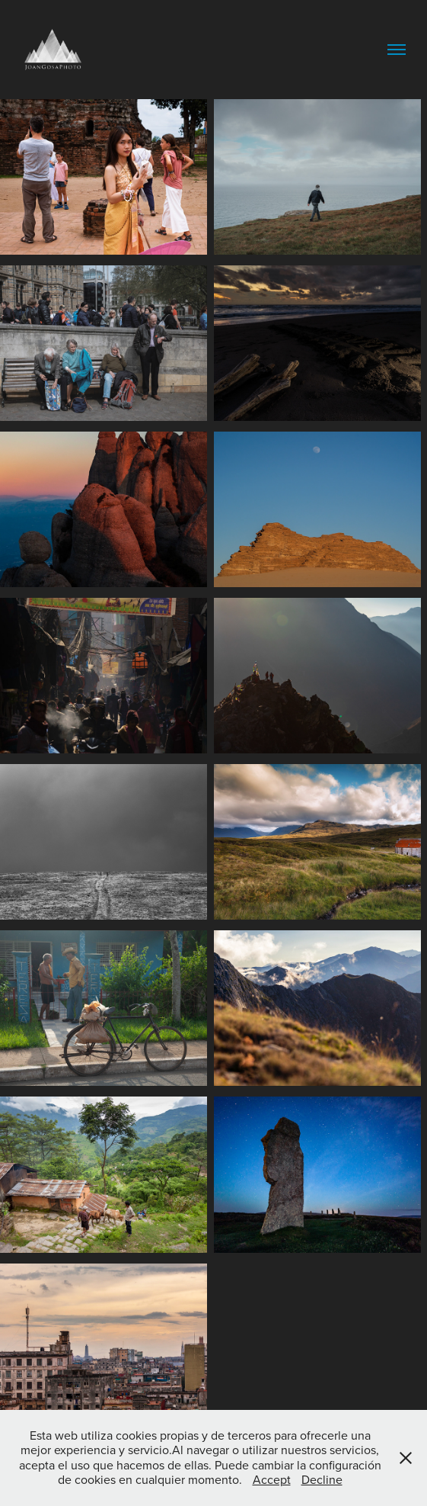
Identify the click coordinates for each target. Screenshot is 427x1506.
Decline (322, 1479)
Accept (272, 1479)
